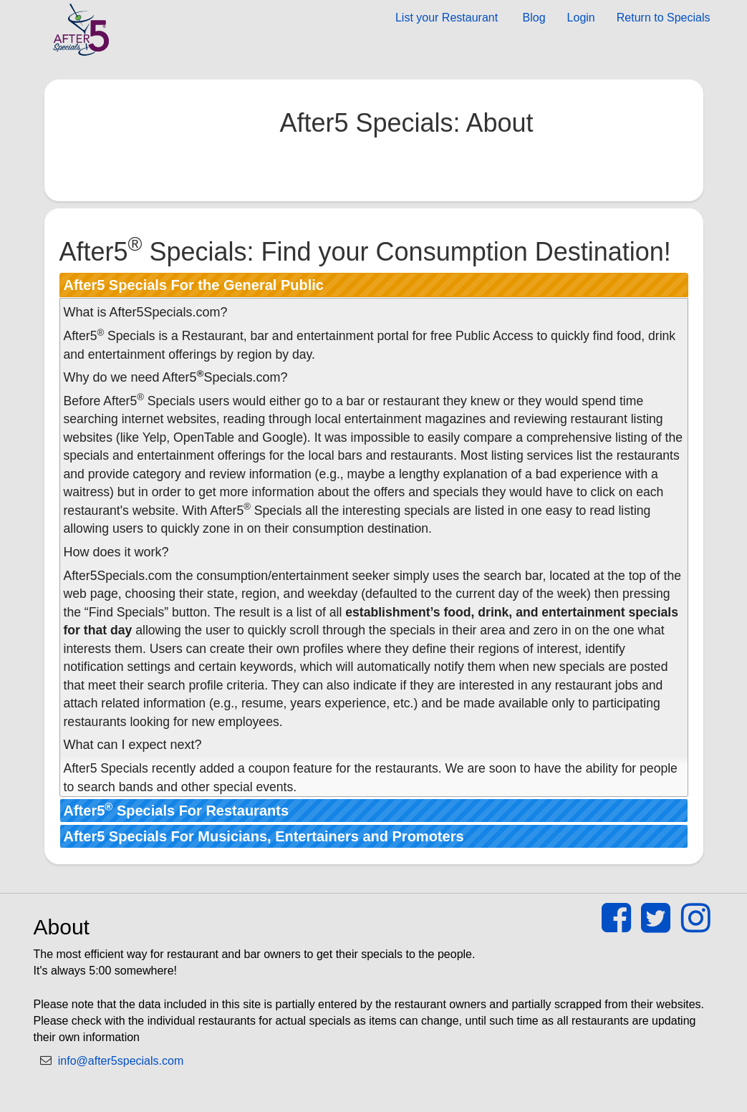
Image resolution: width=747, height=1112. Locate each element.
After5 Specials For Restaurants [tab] (176, 810)
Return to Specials (663, 17)
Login (581, 17)
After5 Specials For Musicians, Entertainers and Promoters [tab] (264, 836)
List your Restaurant (446, 17)
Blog (532, 17)
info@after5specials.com (120, 1061)
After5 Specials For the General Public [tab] (194, 285)
